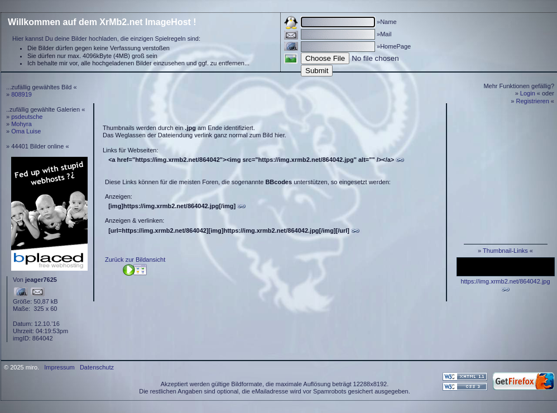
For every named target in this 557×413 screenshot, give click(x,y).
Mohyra (21, 124)
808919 (21, 94)
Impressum (59, 367)
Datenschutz (97, 367)
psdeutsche (26, 116)
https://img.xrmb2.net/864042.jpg (505, 281)
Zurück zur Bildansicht (135, 259)
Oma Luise (26, 131)
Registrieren (532, 101)
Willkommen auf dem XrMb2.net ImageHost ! (102, 22)
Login (527, 93)
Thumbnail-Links (505, 250)
